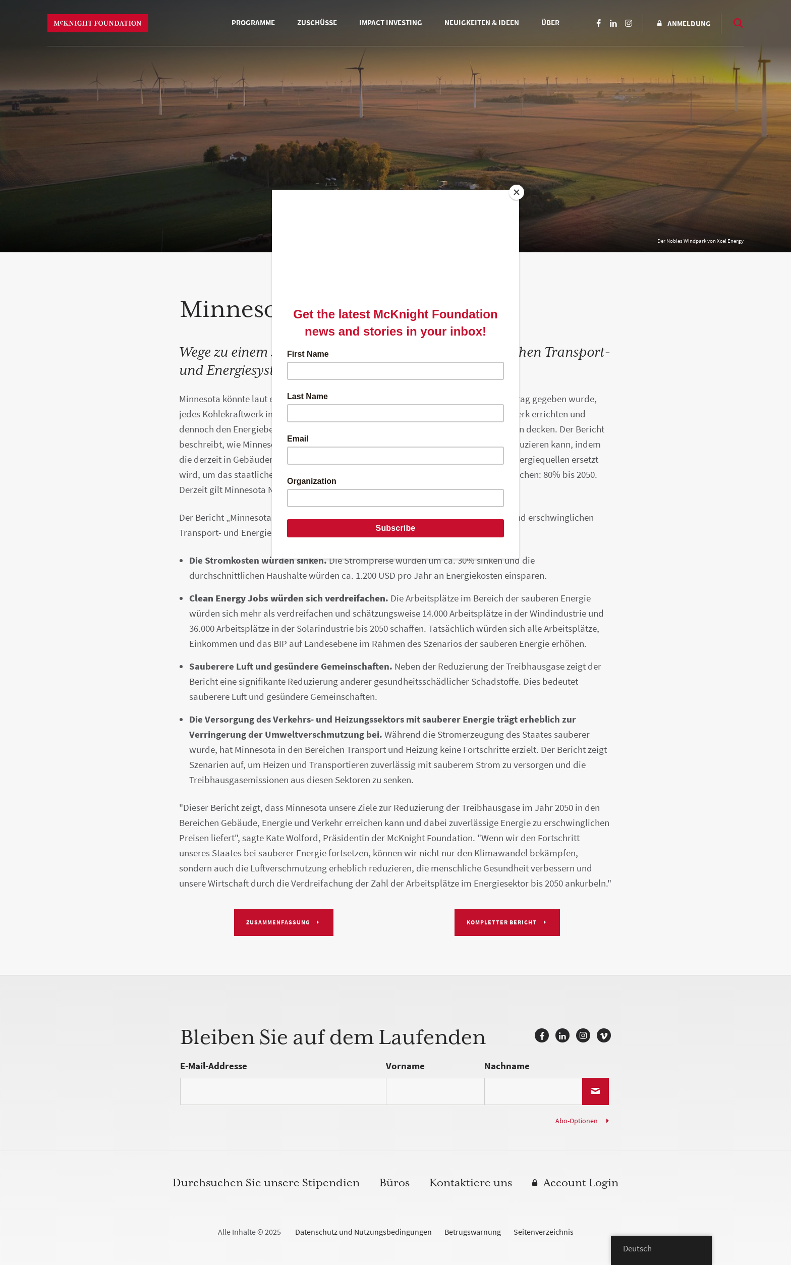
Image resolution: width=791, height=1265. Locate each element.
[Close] (516, 192)
